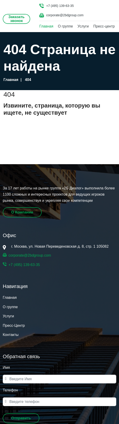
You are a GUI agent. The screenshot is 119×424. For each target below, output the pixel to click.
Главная (46, 26)
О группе (65, 26)
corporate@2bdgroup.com (65, 15)
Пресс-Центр (14, 325)
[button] (21, 418)
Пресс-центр (104, 26)
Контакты (11, 335)
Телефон (10, 390)
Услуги (83, 26)
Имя (6, 367)
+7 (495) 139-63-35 (60, 6)
